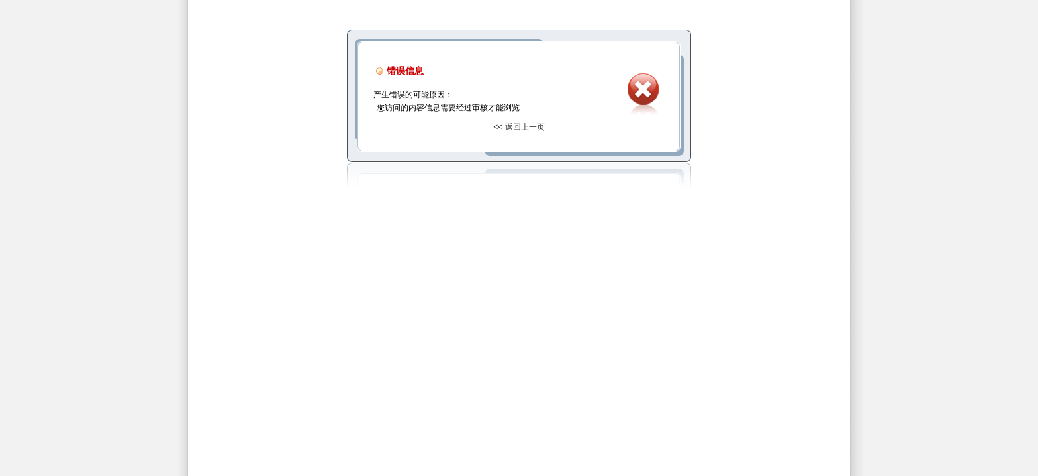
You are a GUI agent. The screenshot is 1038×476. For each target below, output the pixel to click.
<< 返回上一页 (518, 127)
